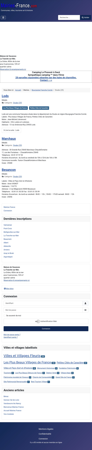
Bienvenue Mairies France (14, 407)
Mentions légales (46, 429)
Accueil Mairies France (12, 411)
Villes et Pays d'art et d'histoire (18, 368)
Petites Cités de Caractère (39, 108)
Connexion (8, 211)
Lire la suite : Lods (11, 130)
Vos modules (9, 414)
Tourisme (7, 373)
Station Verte (51, 373)
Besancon (9, 170)
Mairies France (9, 207)
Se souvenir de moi (13, 316)
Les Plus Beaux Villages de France (15, 108)
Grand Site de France (64, 377)
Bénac (6, 396)
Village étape (66, 373)
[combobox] (69, 17)
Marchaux (9, 139)
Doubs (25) (17, 103)
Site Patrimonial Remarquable (15, 382)
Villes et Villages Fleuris (22, 356)
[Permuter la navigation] (3, 17)
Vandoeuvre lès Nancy (12, 403)
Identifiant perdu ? (11, 337)
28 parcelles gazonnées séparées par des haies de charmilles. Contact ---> (46, 79)
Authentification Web (46, 321)
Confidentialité (45, 434)
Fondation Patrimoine (67, 368)
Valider (85, 17)
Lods (5, 96)
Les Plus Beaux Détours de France (28, 373)
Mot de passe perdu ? (12, 335)
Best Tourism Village (39, 382)
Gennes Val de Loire (11, 400)
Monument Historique (46, 368)
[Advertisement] (46, 38)
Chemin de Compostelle (42, 377)
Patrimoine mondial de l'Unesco (16, 377)
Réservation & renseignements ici (13, 69)
